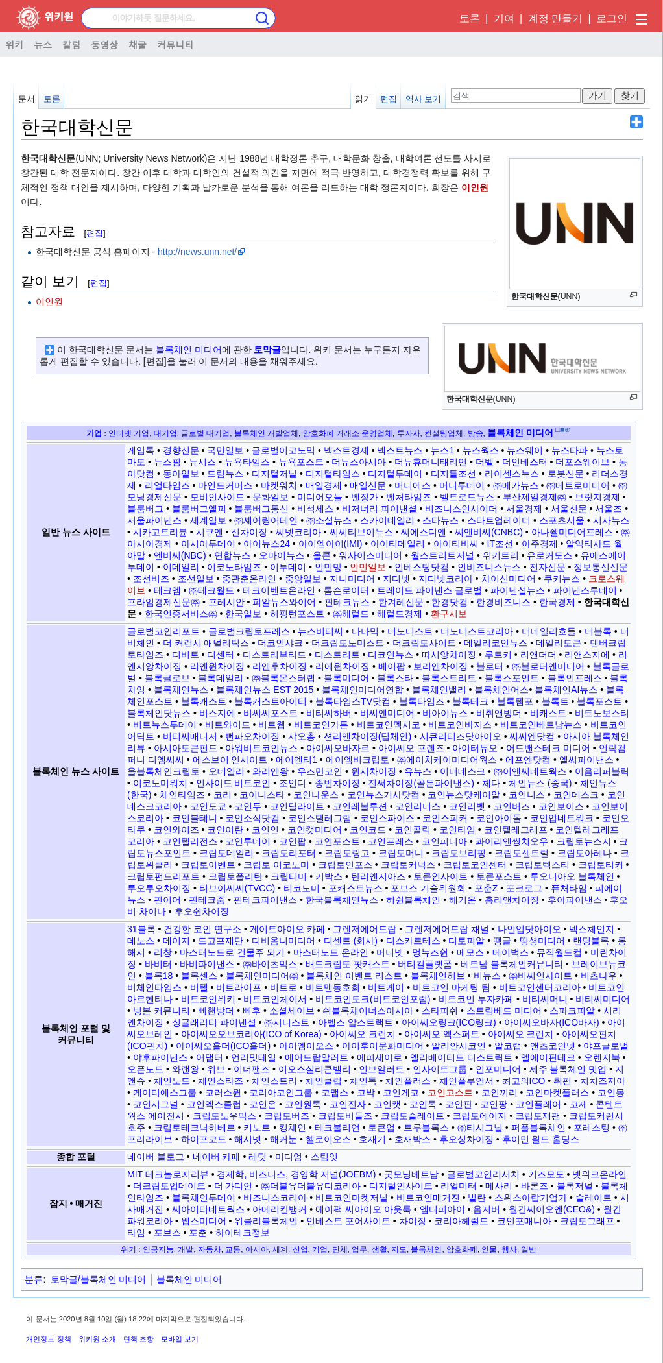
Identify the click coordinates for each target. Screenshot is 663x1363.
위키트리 (501, 555)
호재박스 (412, 1139)
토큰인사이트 (440, 876)
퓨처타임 (569, 888)
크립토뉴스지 (584, 841)
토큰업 (381, 1127)
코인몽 (611, 1092)
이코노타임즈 (234, 567)
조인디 (292, 783)
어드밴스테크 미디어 (548, 748)
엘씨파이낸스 (586, 759)
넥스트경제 (346, 450)
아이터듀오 (475, 748)
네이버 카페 (217, 1157)
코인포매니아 (524, 1221)
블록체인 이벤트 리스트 (354, 976)
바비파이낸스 (207, 964)
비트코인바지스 (460, 724)
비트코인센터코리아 (540, 987)
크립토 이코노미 (276, 865)
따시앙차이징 (449, 654)
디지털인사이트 (401, 1186)
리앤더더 (538, 654)
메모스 (470, 952)
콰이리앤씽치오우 (512, 841)
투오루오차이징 (159, 888)
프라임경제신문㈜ (163, 602)
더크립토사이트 (424, 643)
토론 (469, 18)
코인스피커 (445, 818)
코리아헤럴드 (461, 1221)
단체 (340, 1249)
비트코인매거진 (428, 1197)
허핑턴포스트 (297, 614)
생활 (379, 1249)
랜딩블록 (591, 940)
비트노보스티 (602, 713)
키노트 (257, 1127)
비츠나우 (599, 976)
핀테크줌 (207, 900)
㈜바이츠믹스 (270, 964)
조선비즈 (151, 578)
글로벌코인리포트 (163, 631)
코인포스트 (337, 841)
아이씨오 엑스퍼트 (441, 1034)
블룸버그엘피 (199, 508)
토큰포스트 (499, 876)
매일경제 (324, 485)
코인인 (265, 830)
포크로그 (524, 888)
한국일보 (243, 614)
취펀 (562, 1081)
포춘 (198, 1232)
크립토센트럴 (521, 853)
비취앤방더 (499, 713)
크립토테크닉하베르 (194, 1127)
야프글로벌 (606, 1046)
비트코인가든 (321, 724)
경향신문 (181, 450)
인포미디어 (498, 1069)
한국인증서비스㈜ (181, 614)
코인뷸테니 (194, 818)
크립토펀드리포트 (163, 876)
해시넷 (247, 1139)
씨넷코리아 (298, 532)
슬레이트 (593, 1197)
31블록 (141, 929)
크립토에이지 (479, 1116)
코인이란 (225, 830)
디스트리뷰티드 (274, 654)
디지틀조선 (453, 473)
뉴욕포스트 (301, 462)
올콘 (322, 555)
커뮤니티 (175, 44)
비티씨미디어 (602, 999)
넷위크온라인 (599, 1174)
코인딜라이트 (297, 806)
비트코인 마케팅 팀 (451, 987)
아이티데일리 (397, 543)
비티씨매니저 (190, 736)
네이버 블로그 (155, 1157)
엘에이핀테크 (548, 1057)
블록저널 (575, 1186)
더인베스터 (525, 462)
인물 (489, 1249)
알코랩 (508, 1046)
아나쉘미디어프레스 (572, 532)
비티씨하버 (329, 713)
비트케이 (386, 987)
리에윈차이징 (342, 666)
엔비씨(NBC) (180, 555)
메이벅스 (510, 952)
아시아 (257, 1249)
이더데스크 (462, 771)
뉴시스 (202, 462)
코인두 (247, 806)
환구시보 (449, 614)
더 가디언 (233, 1186)
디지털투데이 (395, 473)
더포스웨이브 (582, 462)
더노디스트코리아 (476, 631)
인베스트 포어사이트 (348, 1221)
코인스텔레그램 (320, 818)
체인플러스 (408, 1081)
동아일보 (181, 473)
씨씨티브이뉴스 (361, 532)
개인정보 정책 (48, 1339)
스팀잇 (324, 1157)
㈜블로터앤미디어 (548, 666)
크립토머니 (401, 853)
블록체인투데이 (203, 1197)
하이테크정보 (242, 1232)
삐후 (252, 1011)
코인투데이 (248, 841)
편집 (388, 99)
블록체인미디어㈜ (262, 976)
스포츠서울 (562, 520)
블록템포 (515, 701)
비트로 (283, 987)
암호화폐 (461, 1249)
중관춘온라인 (249, 578)
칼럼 (71, 44)
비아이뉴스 (445, 713)
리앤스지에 (587, 654)
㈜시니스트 (286, 1022)
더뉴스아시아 (359, 462)
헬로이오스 (328, 1139)
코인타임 (457, 830)
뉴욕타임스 (247, 462)
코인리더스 (417, 806)
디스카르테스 (413, 940)
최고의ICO (524, 1081)
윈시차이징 (373, 771)
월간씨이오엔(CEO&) (552, 1209)
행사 (509, 1249)
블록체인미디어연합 (363, 689)
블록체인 (426, 1249)
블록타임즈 (421, 701)
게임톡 (140, 450)
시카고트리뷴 (160, 532)
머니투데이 (462, 485)
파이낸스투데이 (585, 590)
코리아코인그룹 (281, 1092)
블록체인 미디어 (189, 349)
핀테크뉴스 (347, 602)
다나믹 (365, 631)
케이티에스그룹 (165, 1092)
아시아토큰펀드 (185, 748)
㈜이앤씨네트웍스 (530, 771)
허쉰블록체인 (413, 900)
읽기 (363, 99)
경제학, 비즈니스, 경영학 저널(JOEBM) (296, 1174)
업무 (359, 1249)
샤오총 (301, 736)
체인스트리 (274, 1081)
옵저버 (486, 1209)
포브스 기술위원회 (428, 888)
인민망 (328, 567)
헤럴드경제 (399, 614)
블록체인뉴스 (181, 689)
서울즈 (608, 508)
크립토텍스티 (542, 865)
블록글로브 (167, 678)
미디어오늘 (320, 497)
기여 (504, 18)
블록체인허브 (438, 976)
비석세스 (315, 508)
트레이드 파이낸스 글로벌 (429, 590)
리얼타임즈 (167, 485)
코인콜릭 (412, 830)
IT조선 (500, 543)
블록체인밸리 (439, 689)
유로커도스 (549, 555)
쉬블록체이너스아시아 (367, 1011)
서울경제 (524, 508)
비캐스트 (548, 713)
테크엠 (167, 590)
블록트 (555, 701)
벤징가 (364, 497)
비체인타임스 (154, 987)
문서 (26, 99)
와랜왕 (185, 1069)
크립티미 (289, 876)
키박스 (329, 876)
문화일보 (270, 497)
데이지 (176, 940)
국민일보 (225, 450)
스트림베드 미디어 (504, 1011)
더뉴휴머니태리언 (430, 462)
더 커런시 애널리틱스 (206, 643)
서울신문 (569, 508)
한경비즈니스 (503, 602)
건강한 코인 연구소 (202, 929)
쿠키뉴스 (562, 578)
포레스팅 (591, 1127)
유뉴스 (417, 771)
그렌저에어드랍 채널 (447, 929)
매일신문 (368, 485)
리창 (163, 952)
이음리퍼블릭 (602, 771)
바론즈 (534, 1186)
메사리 (498, 1186)
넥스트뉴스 (399, 450)
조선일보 (196, 578)
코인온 (262, 1104)
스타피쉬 (440, 1011)
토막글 (267, 349)
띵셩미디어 (542, 940)
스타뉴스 (440, 520)
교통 (233, 1249)
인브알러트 (381, 1069)
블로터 (489, 666)
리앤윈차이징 (217, 666)
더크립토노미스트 (347, 643)
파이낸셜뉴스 (517, 590)
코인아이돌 (499, 818)
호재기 (372, 1139)
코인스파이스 (387, 818)
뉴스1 (442, 450)
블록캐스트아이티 (270, 701)
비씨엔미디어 (387, 713)
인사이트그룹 (440, 1069)
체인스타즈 (220, 1081)
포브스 (167, 1232)
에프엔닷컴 (528, 759)
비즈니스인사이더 (461, 508)
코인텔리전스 (190, 841)
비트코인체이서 (275, 999)
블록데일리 (220, 678)
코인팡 (493, 1104)
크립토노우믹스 (224, 1116)
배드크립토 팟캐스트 (348, 964)
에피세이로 (379, 1057)
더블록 (598, 631)
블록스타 (395, 678)
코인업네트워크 (562, 818)
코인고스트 (450, 1092)
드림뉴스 (225, 473)
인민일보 (368, 567)
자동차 (209, 1249)
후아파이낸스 (575, 900)
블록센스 (199, 976)
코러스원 (223, 1092)
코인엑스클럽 (214, 1104)
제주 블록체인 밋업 (568, 1069)
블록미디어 (346, 678)
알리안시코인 (458, 1046)
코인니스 (527, 795)
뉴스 (43, 44)
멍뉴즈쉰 (430, 952)
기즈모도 (546, 1174)
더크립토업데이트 (169, 1186)
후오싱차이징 (466, 1139)
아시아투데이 (208, 543)
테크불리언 (337, 1127)
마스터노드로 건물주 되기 (232, 952)
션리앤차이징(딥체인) (367, 736)
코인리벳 (467, 806)
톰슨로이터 (346, 590)
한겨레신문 (401, 602)
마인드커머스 (225, 485)
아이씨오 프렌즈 (411, 748)
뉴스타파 (569, 450)
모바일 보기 (180, 1339)
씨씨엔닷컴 (532, 736)
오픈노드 (145, 1069)
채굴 (137, 44)
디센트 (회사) (351, 940)
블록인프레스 (575, 678)
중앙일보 (303, 578)
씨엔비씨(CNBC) (489, 532)
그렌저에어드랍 (364, 929)
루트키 (498, 654)
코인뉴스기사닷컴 (383, 795)
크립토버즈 (286, 1116)
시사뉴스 (611, 520)
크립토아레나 (584, 853)
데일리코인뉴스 (495, 643)
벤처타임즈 (408, 497)
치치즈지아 (602, 1081)
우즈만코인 (320, 771)
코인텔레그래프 (516, 830)
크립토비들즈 (345, 1116)
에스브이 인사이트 (230, 759)
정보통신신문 (600, 567)
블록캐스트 (203, 701)
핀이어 (167, 900)
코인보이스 (561, 806)
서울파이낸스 (154, 520)
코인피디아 (444, 841)
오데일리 (226, 771)
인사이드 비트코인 (233, 783)
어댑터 (209, 1057)
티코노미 (301, 888)
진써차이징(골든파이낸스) (421, 783)
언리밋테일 (253, 1057)
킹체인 (292, 1127)
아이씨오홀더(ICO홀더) (223, 1046)
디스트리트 (337, 654)
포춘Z (486, 888)
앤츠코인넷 (552, 1046)
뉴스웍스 (481, 450)
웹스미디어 (203, 1221)
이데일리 (181, 567)
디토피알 (466, 940)
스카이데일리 (387, 520)
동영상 (104, 44)
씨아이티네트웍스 (208, 1209)
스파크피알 (572, 1011)
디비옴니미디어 (283, 940)
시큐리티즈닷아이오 (460, 736)
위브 (216, 1069)
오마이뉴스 (281, 555)
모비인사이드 (217, 497)
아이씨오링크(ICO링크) (449, 1022)
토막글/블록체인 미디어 (99, 1279)
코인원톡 (303, 1104)
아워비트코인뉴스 (261, 748)
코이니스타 (262, 795)
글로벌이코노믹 (283, 450)
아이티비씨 (456, 543)
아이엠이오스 (306, 1046)
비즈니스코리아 (275, 1197)
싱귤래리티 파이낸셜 (214, 1022)
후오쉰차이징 (202, 911)
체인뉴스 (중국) (540, 783)
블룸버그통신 (261, 508)
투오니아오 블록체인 (572, 876)
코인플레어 (538, 1104)
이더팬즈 (252, 1069)
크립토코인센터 (475, 865)
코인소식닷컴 (252, 818)
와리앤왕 (270, 771)
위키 (14, 44)
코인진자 (348, 1104)
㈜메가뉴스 (515, 485)
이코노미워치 (160, 783)
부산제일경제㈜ (534, 497)
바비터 (158, 964)
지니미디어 (352, 578)
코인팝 (292, 841)
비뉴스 (487, 976)
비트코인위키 (208, 999)
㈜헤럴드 (351, 614)
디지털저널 (274, 473)
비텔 (199, 987)
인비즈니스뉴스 (489, 567)
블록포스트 (599, 701)
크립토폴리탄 (235, 876)
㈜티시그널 (480, 1127)
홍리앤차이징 (512, 900)
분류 (34, 1279)
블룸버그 (145, 508)
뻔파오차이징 (252, 736)
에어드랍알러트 (316, 1057)
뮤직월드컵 (559, 952)
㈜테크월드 (211, 590)
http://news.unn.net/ (197, 252)
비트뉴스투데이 (165, 724)
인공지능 (158, 1249)
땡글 (502, 940)
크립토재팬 (538, 1116)
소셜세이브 (292, 1011)
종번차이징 (337, 783)
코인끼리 (499, 1092)
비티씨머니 (545, 999)
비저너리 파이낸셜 (379, 508)
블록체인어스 (501, 689)
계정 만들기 (555, 18)
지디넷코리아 (445, 578)
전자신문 (547, 567)
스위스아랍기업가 (530, 1197)
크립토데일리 (226, 853)
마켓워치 (279, 485)
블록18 (159, 976)
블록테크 (470, 701)
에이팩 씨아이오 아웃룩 (363, 1209)
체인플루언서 (466, 1081)
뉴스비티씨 (320, 631)
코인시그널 (155, 1104)
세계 (280, 1249)
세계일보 (208, 520)
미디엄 (288, 1157)
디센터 (220, 654)
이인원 (474, 187)
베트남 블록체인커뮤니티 (512, 964)
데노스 (140, 940)
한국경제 (557, 602)
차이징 (412, 1221)
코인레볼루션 (360, 806)
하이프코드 (203, 1139)
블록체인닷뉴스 (159, 713)
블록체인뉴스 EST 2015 (264, 689)
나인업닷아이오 (529, 929)
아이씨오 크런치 (363, 1034)
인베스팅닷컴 (421, 567)
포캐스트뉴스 (355, 888)
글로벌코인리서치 (483, 1174)
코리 (222, 795)
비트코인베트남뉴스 (541, 724)
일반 (528, 1249)
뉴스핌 (167, 462)
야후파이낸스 (160, 1057)
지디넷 (396, 578)
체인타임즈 (182, 795)
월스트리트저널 (442, 555)
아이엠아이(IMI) (330, 543)
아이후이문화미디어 (383, 1046)
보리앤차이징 (440, 666)
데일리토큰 (558, 643)
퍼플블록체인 (538, 1127)
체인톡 (363, 1081)
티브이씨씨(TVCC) (237, 888)
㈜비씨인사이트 (540, 976)
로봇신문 (566, 473)
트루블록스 (426, 1127)
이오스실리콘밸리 (314, 1069)
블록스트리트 (449, 678)
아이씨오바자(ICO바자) (551, 1022)
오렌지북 (602, 1057)
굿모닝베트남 (411, 1174)
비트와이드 (227, 724)
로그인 (611, 18)
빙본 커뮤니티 (161, 1011)
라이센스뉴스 (512, 473)
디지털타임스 (333, 473)
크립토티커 (600, 865)
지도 (399, 1249)
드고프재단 (220, 940)
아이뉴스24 (266, 543)
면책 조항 (138, 1339)
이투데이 (288, 567)
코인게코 (401, 1092)
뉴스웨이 (525, 450)
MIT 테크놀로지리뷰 (168, 1174)
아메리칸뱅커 (279, 1209)
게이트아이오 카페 (287, 929)
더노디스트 (410, 631)
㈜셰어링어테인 (266, 520)
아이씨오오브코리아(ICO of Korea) (251, 1034)
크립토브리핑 (458, 853)
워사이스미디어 (370, 555)
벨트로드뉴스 (467, 497)
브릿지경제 (597, 497)
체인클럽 (324, 1081)
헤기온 (462, 900)
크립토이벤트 (208, 865)
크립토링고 (347, 853)
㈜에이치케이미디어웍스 (447, 759)
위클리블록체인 (266, 1221)
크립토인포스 (345, 865)
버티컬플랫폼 (425, 964)
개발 (185, 1249)
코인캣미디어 (314, 830)
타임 (136, 1232)
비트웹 (271, 724)
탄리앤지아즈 (378, 876)
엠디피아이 (442, 1209)
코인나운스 (316, 795)
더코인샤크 (280, 643)
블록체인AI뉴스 (566, 689)
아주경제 (540, 543)
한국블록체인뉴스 (342, 900)
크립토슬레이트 (412, 1116)
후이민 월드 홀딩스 (541, 1139)
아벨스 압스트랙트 (355, 1022)
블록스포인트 (512, 678)
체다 (491, 783)
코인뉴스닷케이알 (464, 795)
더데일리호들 (549, 631)
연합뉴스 (232, 555)
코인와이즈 (176, 830)
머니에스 (412, 485)
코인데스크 (576, 795)
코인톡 (423, 1104)
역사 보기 (423, 99)
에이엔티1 (296, 759)
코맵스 (334, 1092)
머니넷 (390, 952)
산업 (300, 1249)
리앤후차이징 (279, 666)
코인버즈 (512, 806)
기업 (94, 433)
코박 (366, 1092)
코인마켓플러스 (557, 1092)
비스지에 (217, 713)
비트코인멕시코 (388, 724)
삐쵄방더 (216, 1011)
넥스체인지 (591, 929)
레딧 (257, 1157)
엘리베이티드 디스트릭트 (461, 1057)
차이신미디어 (508, 578)
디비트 (185, 654)
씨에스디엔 (423, 532)
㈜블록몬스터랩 (283, 678)
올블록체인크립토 (163, 771)
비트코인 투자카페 (476, 999)
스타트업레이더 (499, 520)
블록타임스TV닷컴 (353, 701)
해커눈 (283, 1139)
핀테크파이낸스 (265, 900)
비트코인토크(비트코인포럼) (372, 999)
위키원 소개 (97, 1339)
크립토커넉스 (408, 865)
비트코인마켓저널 (351, 1197)
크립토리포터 (288, 853)
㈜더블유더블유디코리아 (311, 1186)
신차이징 (249, 532)
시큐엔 (209, 532)
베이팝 (391, 666)
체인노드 (172, 1081)
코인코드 (368, 830)
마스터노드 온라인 (330, 952)
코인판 (458, 1104)
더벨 (485, 462)
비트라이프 (238, 987)
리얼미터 (458, 1186)
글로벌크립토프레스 (249, 631)
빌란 (477, 1197)
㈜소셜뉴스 (329, 520)
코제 (579, 1104)
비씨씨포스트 (270, 713)
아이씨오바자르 (338, 748)
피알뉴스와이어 (284, 602)
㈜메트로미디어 (578, 485)
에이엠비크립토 (357, 759)
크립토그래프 (587, 1221)
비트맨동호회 (333, 987)
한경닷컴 (449, 602)
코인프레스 (390, 841)
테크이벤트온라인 (279, 590)
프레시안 (226, 602)
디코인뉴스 (390, 654)
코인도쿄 (208, 806)
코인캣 (387, 1104)
